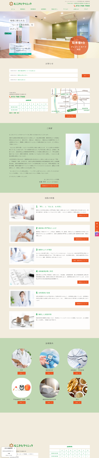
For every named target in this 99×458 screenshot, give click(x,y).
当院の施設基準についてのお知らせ (26, 70)
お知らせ (76, 9)
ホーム (13, 9)
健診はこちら (82, 282)
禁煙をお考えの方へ (23, 75)
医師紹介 (22, 9)
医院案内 (33, 9)
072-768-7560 (17, 97)
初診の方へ (55, 9)
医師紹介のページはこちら (49, 185)
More (85, 75)
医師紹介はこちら (81, 303)
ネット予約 (97, 226)
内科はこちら (82, 215)
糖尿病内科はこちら (81, 239)
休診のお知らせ (21, 79)
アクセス (65, 9)
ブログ (86, 9)
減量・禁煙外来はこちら (80, 260)
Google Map (70, 116)
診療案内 (43, 9)
